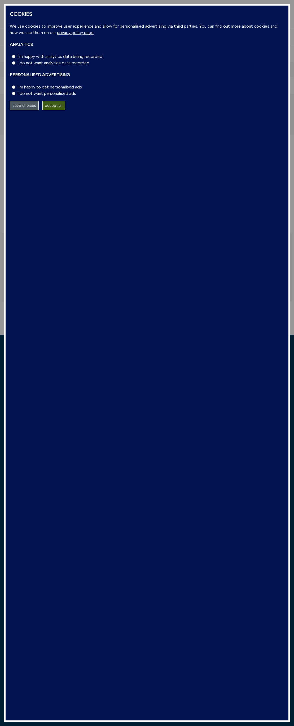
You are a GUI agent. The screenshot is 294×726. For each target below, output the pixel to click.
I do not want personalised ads (46, 93)
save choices (24, 105)
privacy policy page (75, 32)
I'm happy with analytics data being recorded (59, 56)
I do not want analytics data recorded (53, 62)
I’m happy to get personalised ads (49, 87)
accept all (53, 105)
